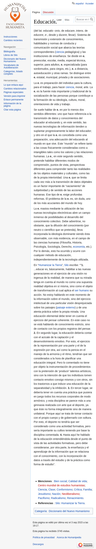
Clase (51, 489)
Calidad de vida (77, 481)
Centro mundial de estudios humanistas (61, 485)
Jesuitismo (44, 493)
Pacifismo (44, 498)
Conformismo (64, 489)
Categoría (40, 511)
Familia (87, 489)
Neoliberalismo (71, 493)
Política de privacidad (43, 537)
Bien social (60, 481)
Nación (56, 493)
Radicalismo (58, 498)
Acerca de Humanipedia (69, 537)
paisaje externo (66, 307)
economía (79, 246)
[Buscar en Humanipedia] (84, 19)
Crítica (78, 489)
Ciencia (42, 489)
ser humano (82, 290)
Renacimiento (75, 498)
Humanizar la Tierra (50, 265)
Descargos (38, 544)
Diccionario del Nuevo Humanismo (69, 511)
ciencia (60, 51)
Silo (66, 265)
